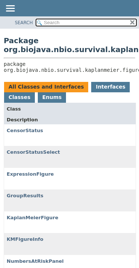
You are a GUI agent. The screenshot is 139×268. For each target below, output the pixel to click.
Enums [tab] (52, 97)
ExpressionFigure (30, 174)
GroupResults (25, 195)
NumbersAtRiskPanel (35, 261)
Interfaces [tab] (110, 87)
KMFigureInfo (25, 239)
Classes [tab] (19, 97)
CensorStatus (25, 130)
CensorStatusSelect (33, 152)
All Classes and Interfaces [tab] (46, 87)
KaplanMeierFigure (32, 217)
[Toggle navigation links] (10, 9)
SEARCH (24, 22)
